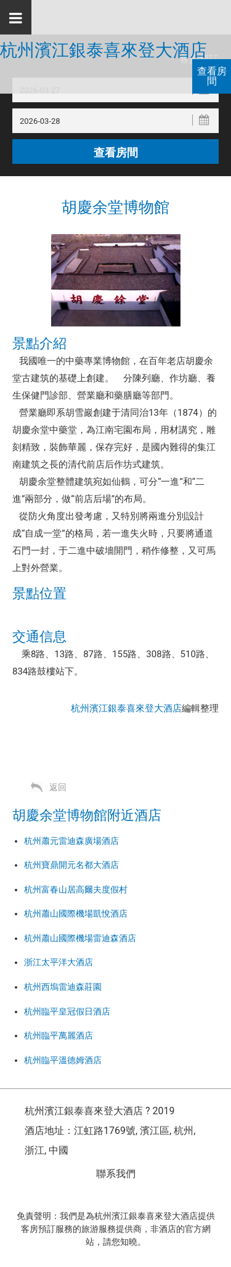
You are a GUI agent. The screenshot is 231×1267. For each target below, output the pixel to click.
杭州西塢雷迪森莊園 (63, 987)
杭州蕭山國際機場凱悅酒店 (76, 913)
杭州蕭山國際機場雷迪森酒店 (80, 938)
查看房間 (212, 76)
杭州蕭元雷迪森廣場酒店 (71, 841)
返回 (58, 787)
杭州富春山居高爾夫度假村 (76, 889)
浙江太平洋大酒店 (58, 962)
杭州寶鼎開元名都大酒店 (71, 865)
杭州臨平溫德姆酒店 (63, 1060)
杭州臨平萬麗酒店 (58, 1035)
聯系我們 (116, 1174)
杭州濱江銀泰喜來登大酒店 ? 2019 (99, 1111)
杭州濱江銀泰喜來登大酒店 (103, 50)
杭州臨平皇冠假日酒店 (67, 1011)
